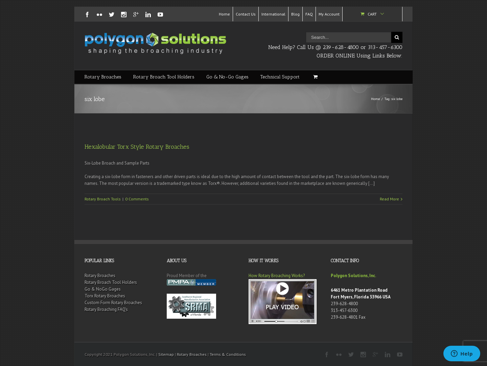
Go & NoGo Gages (103, 289)
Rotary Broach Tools (103, 198)
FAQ (309, 14)
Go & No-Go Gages (227, 77)
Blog (295, 14)
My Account (329, 14)
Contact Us (246, 14)
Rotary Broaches (103, 77)
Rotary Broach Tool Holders (163, 77)
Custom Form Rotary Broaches (113, 303)
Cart (372, 14)
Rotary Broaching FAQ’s (106, 309)
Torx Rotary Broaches (105, 296)
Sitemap (166, 354)
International (273, 14)
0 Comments (137, 198)
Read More (389, 198)
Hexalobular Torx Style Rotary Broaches (137, 146)
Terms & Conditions (228, 354)
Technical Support (280, 77)
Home (224, 14)
